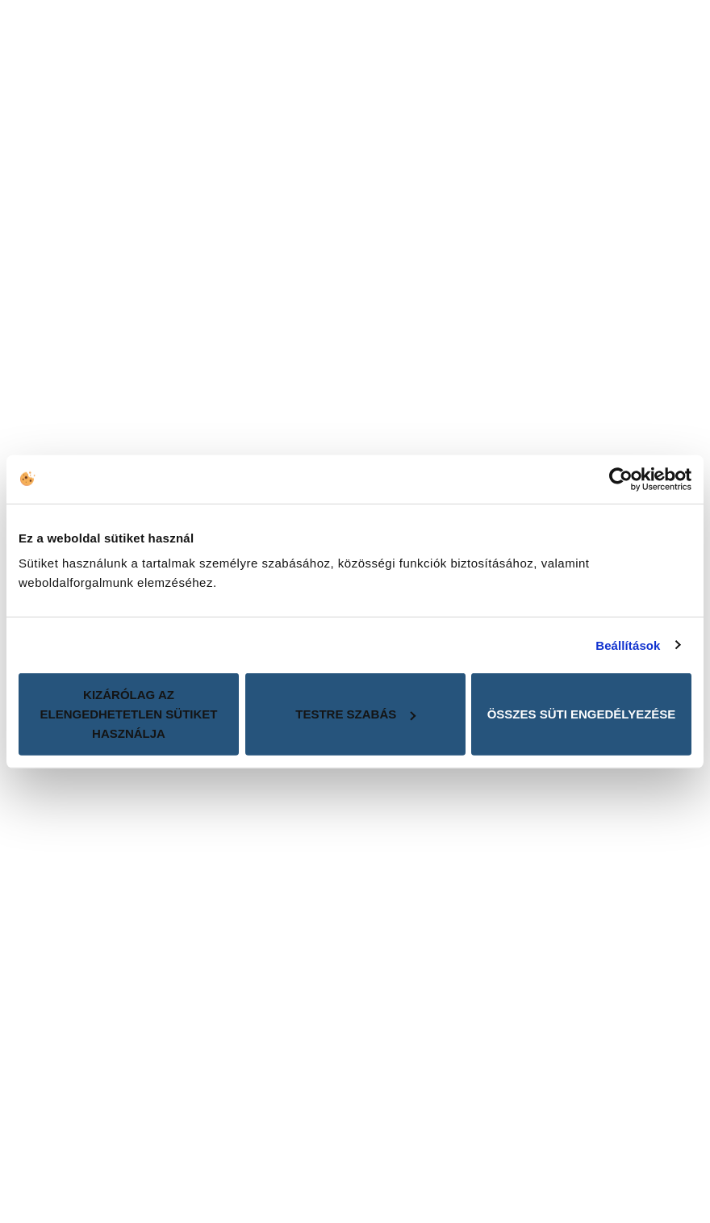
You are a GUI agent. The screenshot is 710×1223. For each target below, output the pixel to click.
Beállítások (627, 644)
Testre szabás (355, 714)
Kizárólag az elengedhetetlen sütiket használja (128, 714)
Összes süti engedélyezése (581, 714)
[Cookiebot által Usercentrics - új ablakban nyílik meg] (620, 479)
